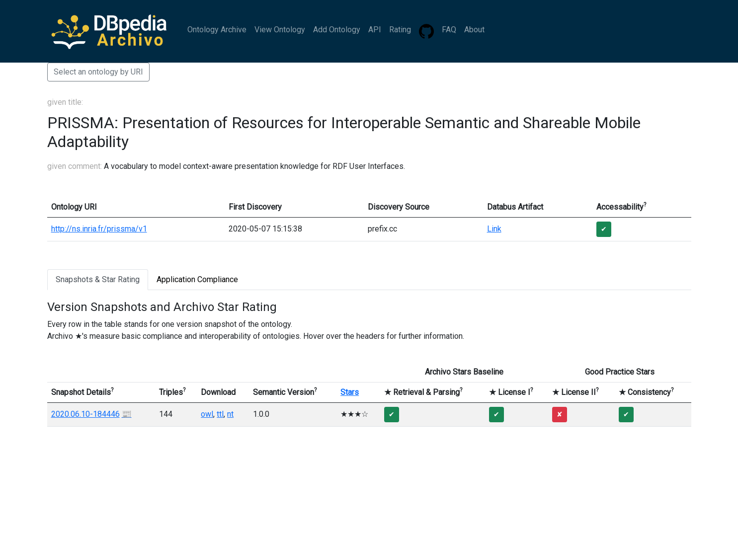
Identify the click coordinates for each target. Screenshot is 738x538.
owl (207, 414)
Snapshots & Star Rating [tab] (98, 279)
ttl (220, 414)
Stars (349, 392)
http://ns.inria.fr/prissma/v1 (99, 228)
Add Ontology (336, 29)
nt (230, 414)
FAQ (449, 29)
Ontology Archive (216, 29)
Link (494, 228)
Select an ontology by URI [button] (98, 72)
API (374, 29)
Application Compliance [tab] (197, 279)
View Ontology (279, 29)
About (474, 29)
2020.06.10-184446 (85, 414)
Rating (400, 29)
